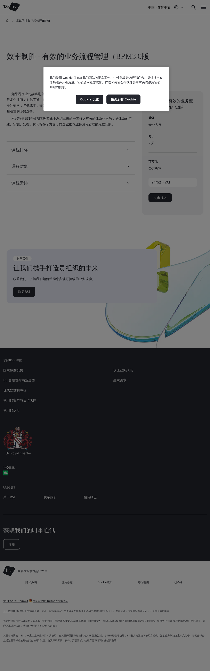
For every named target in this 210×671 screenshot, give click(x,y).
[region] (106, 89)
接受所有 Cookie (123, 99)
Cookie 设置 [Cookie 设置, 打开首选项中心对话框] (89, 99)
